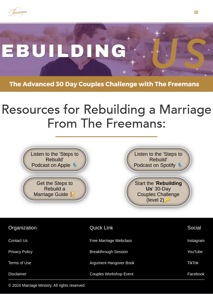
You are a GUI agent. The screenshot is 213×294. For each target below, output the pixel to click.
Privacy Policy (20, 251)
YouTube (195, 251)
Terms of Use (19, 263)
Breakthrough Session (109, 251)
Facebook (195, 274)
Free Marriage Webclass (111, 240)
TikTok (193, 263)
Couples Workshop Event (111, 274)
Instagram (196, 240)
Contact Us (17, 240)
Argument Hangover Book (112, 263)
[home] (21, 11)
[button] (196, 12)
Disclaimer (17, 274)
